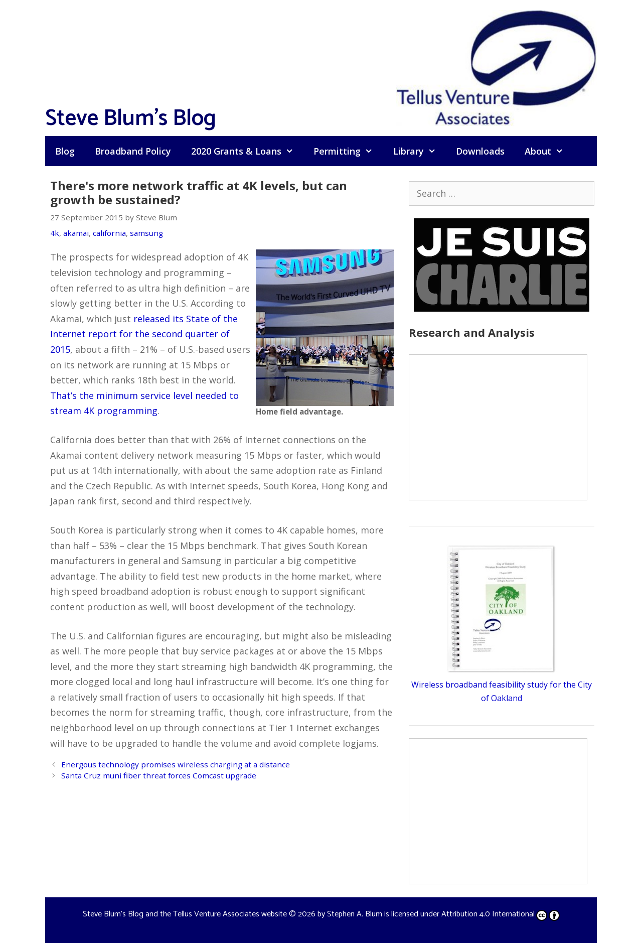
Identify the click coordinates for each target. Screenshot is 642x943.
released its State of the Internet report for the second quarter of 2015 (144, 334)
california (109, 233)
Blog (65, 151)
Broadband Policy (133, 151)
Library (419, 151)
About (549, 151)
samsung (146, 233)
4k (54, 233)
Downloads (480, 151)
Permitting (348, 151)
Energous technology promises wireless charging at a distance (175, 764)
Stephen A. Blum (354, 914)
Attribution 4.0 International (500, 914)
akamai (76, 233)
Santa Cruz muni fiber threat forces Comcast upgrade (158, 775)
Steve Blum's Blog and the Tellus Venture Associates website (185, 914)
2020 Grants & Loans (247, 151)
